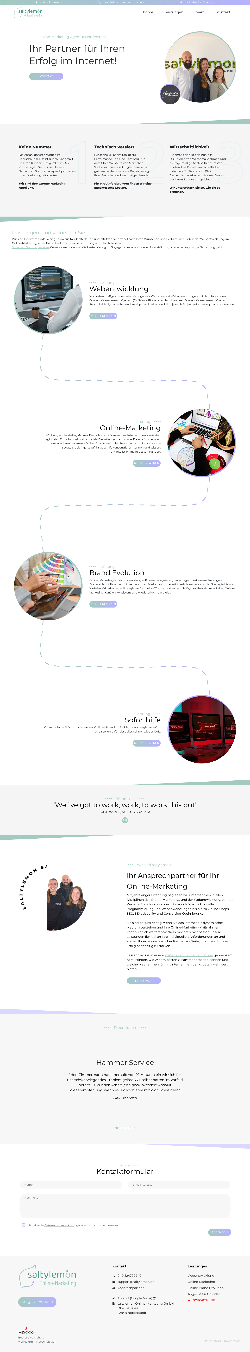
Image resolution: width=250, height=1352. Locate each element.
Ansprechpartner (130, 1288)
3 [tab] (125, 1128)
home (148, 12)
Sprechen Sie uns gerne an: (30, 247)
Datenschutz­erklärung (60, 1225)
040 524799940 (129, 1276)
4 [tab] (129, 1128)
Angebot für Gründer (204, 1294)
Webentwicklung (201, 1276)
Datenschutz (212, 1341)
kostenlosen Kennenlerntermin (189, 955)
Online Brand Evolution (206, 1288)
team (200, 12)
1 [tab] (116, 1128)
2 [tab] (121, 1128)
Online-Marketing (201, 1282)
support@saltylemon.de (135, 1282)
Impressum (232, 1341)
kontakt (223, 12)
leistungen (174, 12)
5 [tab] (133, 1128)
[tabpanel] (125, 1080)
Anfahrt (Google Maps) (136, 1298)
